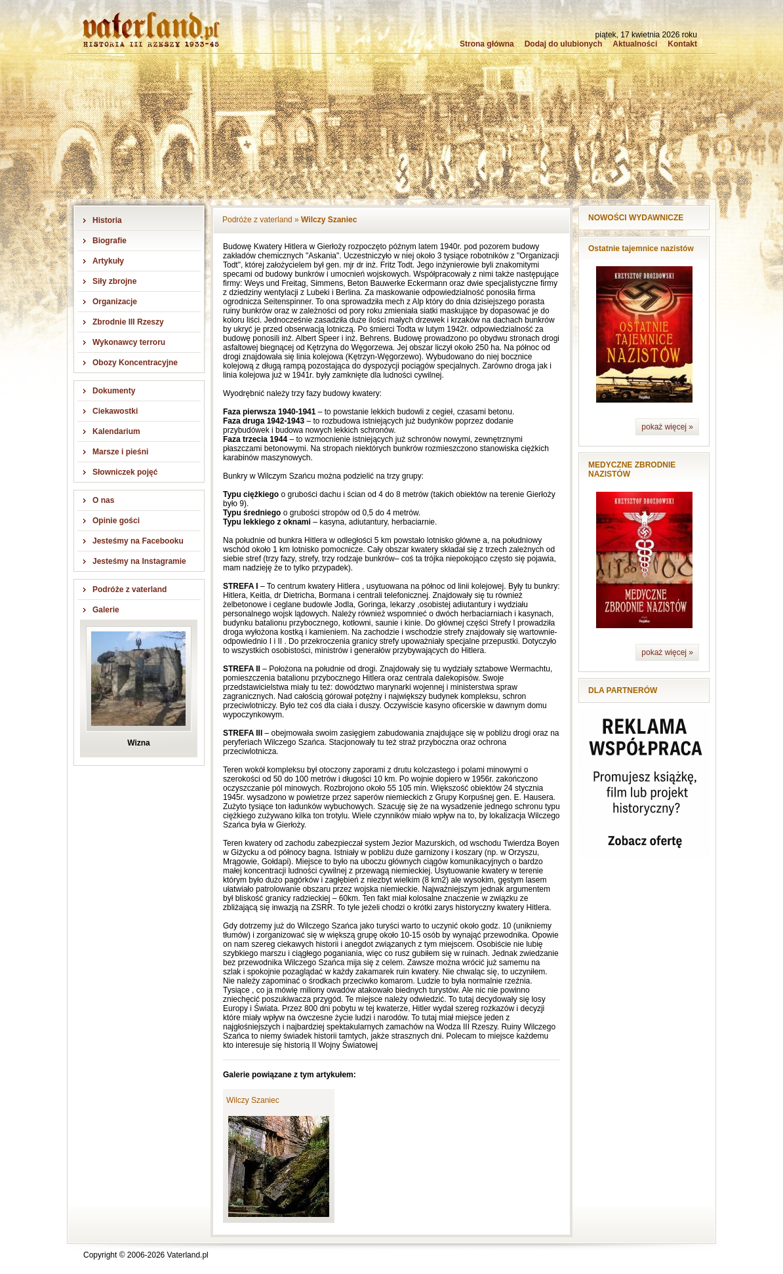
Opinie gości (116, 520)
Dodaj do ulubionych (564, 44)
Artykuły (108, 261)
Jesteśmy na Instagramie (139, 561)
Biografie (109, 240)
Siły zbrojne (114, 281)
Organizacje (114, 301)
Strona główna (487, 44)
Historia (107, 220)
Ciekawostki (115, 411)
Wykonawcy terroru (128, 342)
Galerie (105, 609)
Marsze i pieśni (120, 451)
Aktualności (634, 44)
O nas (103, 500)
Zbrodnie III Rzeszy (128, 322)
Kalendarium (116, 431)
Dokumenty (113, 390)
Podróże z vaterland (129, 589)
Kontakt (682, 44)
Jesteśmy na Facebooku (138, 541)
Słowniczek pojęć (124, 472)
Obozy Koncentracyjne (135, 362)
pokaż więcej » (667, 426)
